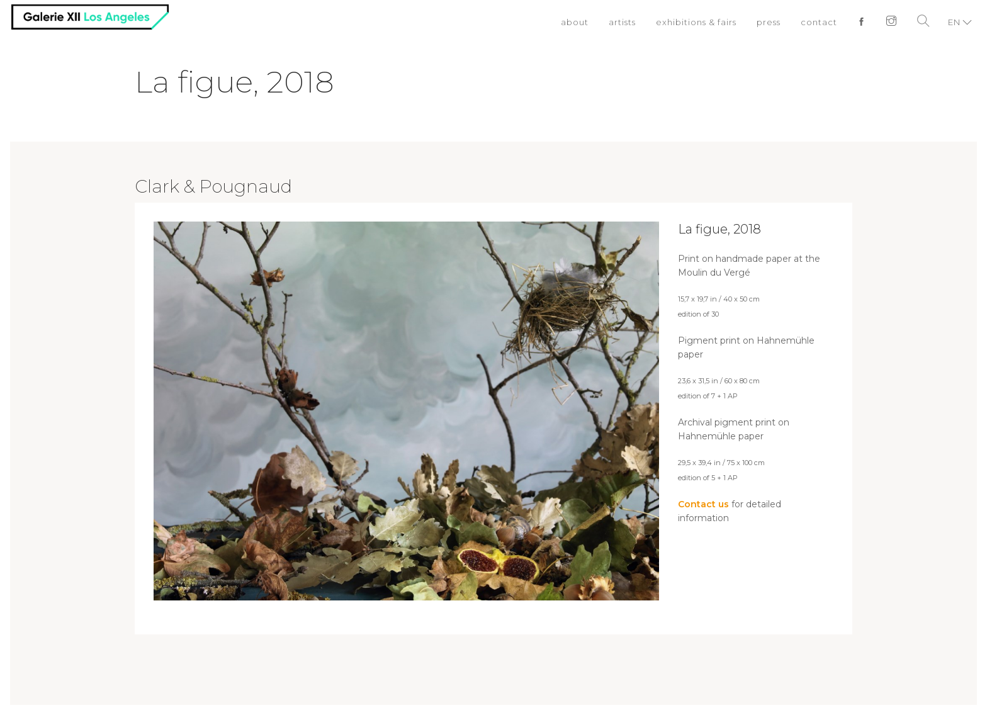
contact (819, 22)
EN (954, 22)
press (769, 22)
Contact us (703, 504)
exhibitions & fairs (696, 22)
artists (622, 22)
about (575, 22)
